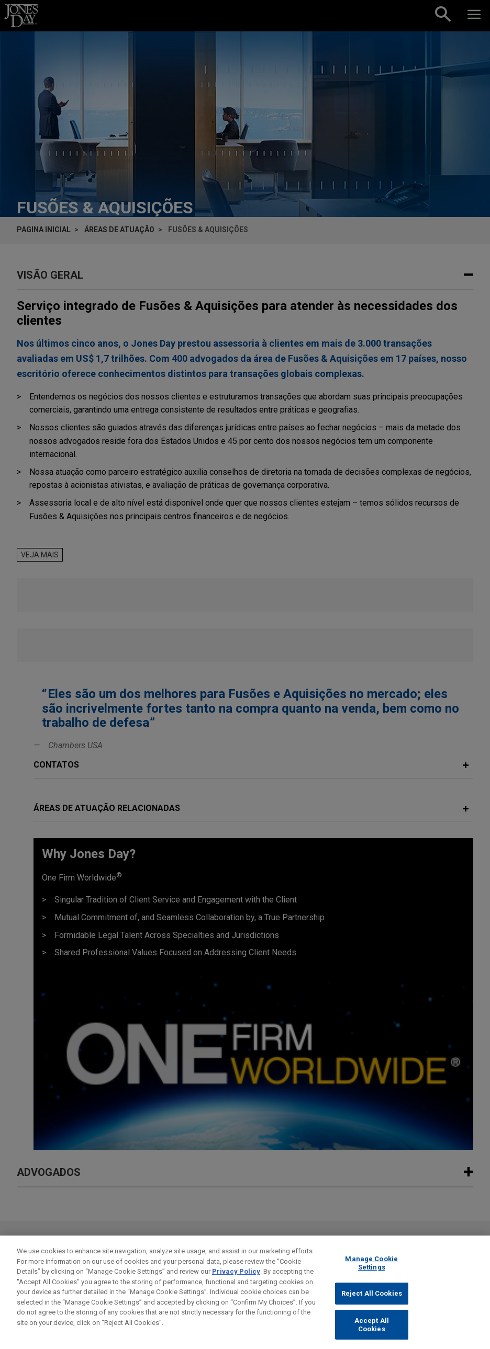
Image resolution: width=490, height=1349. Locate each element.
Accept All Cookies (371, 1332)
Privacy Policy (236, 1279)
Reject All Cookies (371, 1301)
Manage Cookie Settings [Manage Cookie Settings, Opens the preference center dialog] (371, 1271)
